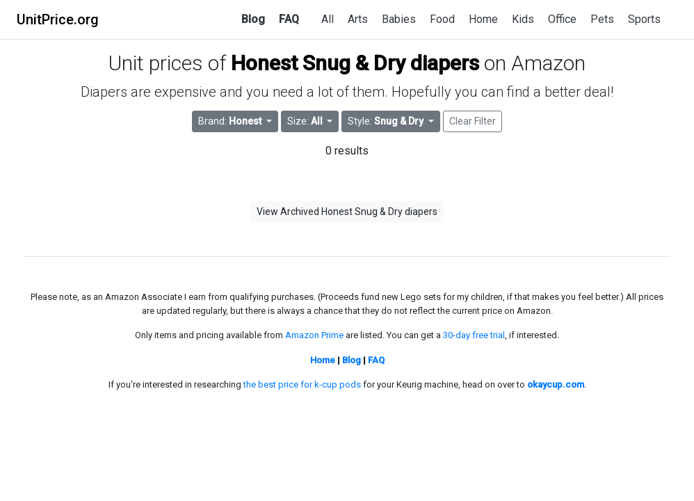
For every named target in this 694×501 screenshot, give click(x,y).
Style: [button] (387, 121)
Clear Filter (472, 121)
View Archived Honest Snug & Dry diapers (347, 211)
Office (562, 19)
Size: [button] (306, 121)
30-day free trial (474, 335)
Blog (253, 19)
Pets (602, 19)
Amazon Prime (314, 335)
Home (483, 19)
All (327, 19)
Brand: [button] (231, 121)
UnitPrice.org (58, 19)
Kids (523, 19)
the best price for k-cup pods (302, 384)
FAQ (289, 19)
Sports (644, 19)
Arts (358, 19)
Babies (399, 19)
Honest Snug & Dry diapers (355, 63)
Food (442, 19)
